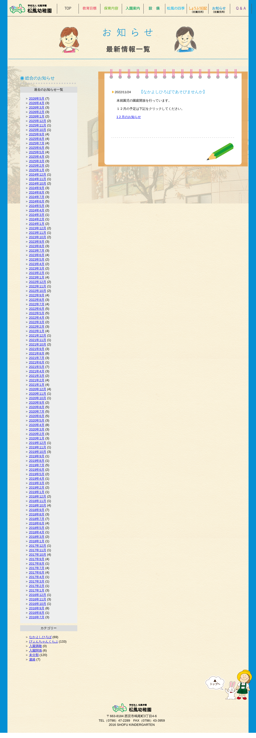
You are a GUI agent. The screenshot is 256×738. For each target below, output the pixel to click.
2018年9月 (36, 510)
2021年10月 (37, 344)
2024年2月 (36, 219)
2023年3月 (36, 268)
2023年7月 (36, 250)
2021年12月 (37, 335)
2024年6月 (36, 201)
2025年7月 (36, 143)
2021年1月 (36, 385)
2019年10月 (37, 452)
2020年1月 (36, 438)
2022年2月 (36, 326)
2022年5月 (36, 313)
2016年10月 (37, 604)
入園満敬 (35, 646)
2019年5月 (36, 474)
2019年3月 (36, 483)
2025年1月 (36, 170)
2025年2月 (36, 165)
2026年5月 (36, 98)
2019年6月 (36, 469)
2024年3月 (36, 215)
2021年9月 (36, 349)
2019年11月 (37, 447)
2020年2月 (36, 434)
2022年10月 (37, 291)
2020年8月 (36, 407)
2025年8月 (36, 139)
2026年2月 (36, 112)
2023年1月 (36, 277)
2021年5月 (36, 367)
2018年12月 (37, 496)
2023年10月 (37, 237)
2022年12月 (37, 282)
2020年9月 (36, 402)
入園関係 (35, 650)
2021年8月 (36, 353)
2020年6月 (36, 416)
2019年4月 (36, 478)
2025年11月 (37, 125)
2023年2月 (36, 273)
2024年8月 (36, 192)
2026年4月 (36, 103)
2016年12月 (37, 595)
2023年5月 (36, 259)
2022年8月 (36, 300)
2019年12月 (37, 443)
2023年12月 (37, 228)
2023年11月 (37, 232)
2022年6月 (36, 309)
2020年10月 (37, 398)
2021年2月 (36, 380)
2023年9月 (36, 241)
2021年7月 (36, 358)
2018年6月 (36, 523)
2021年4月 (36, 371)
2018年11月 (37, 501)
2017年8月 (36, 563)
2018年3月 (36, 537)
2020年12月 (37, 389)
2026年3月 (36, 107)
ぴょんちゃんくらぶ (43, 641)
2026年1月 (36, 116)
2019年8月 (36, 461)
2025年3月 (36, 161)
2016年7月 (36, 617)
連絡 (32, 659)
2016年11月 (37, 599)
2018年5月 (36, 528)
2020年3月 (36, 429)
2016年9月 (36, 608)
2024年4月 (36, 210)
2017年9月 (36, 559)
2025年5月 (36, 152)
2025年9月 (36, 134)
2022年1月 (36, 331)
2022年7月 (36, 304)
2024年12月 (37, 174)
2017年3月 (36, 581)
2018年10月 (37, 505)
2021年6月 (36, 362)
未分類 (34, 655)
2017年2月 (36, 586)
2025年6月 (36, 148)
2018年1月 (36, 541)
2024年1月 (36, 224)
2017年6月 (36, 572)
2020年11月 (37, 393)
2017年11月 (37, 550)
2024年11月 (37, 179)
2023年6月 (36, 255)
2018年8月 (36, 514)
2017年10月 (37, 554)
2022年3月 (36, 322)
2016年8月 (36, 613)
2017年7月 (36, 568)
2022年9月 (36, 295)
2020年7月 (36, 411)
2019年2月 (36, 487)
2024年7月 (36, 197)
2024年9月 (36, 188)
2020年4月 (36, 425)
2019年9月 (36, 456)
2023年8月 (36, 246)
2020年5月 (36, 420)
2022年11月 (37, 286)
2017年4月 (36, 577)
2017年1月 (36, 590)
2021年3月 (36, 376)
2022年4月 (36, 317)
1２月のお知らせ (129, 117)
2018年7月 (36, 519)
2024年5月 (36, 206)
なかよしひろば (40, 637)
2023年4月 (36, 264)
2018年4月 (36, 532)
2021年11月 (37, 340)
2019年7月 (36, 465)
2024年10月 (37, 183)
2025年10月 (37, 130)
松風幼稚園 (32, 9)
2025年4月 (36, 156)
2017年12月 (37, 545)
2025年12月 (37, 121)
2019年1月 (36, 492)
